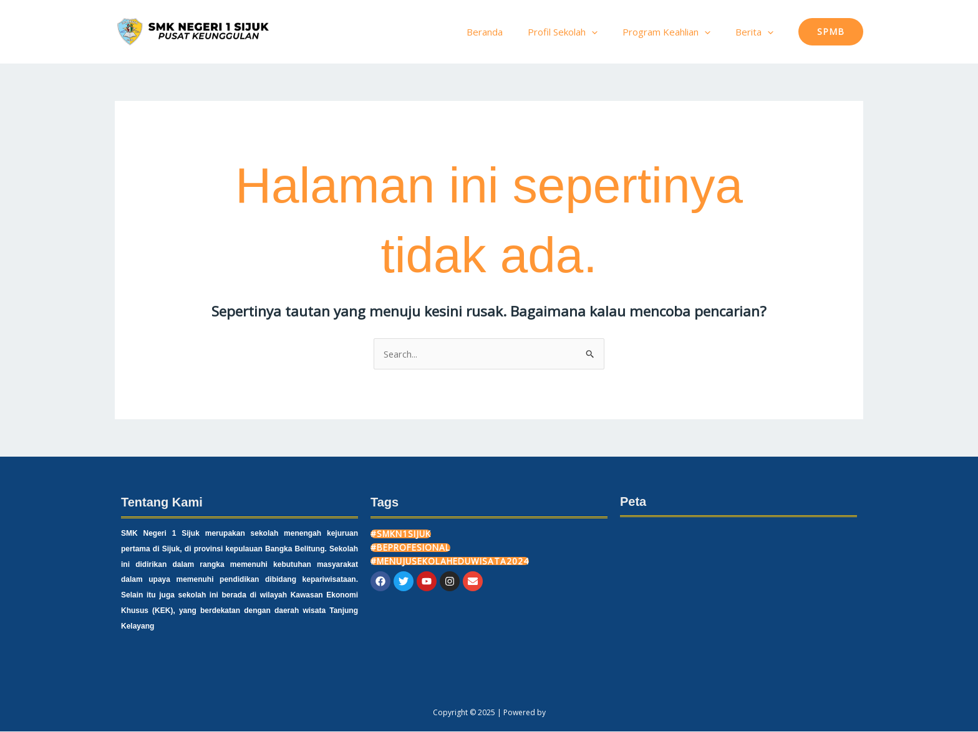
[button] (830, 31)
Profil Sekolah (578, 32)
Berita (757, 32)
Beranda (506, 32)
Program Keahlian (676, 32)
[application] (607, 32)
